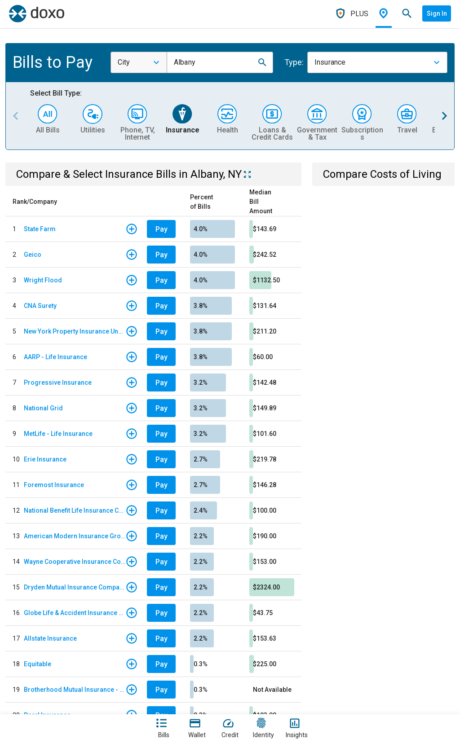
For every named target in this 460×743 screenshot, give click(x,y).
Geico (32, 254)
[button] (262, 62)
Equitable (37, 664)
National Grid (43, 408)
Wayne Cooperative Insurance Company (74, 561)
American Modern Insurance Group (74, 536)
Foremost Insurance (54, 484)
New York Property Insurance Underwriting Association (74, 331)
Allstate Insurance (50, 638)
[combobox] (139, 62)
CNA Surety (40, 305)
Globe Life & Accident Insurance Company (74, 612)
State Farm (40, 229)
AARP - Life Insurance (55, 357)
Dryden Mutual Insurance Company (74, 587)
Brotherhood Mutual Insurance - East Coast (74, 689)
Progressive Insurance (58, 382)
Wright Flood (43, 280)
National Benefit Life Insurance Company (74, 510)
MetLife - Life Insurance (58, 433)
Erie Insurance (45, 459)
